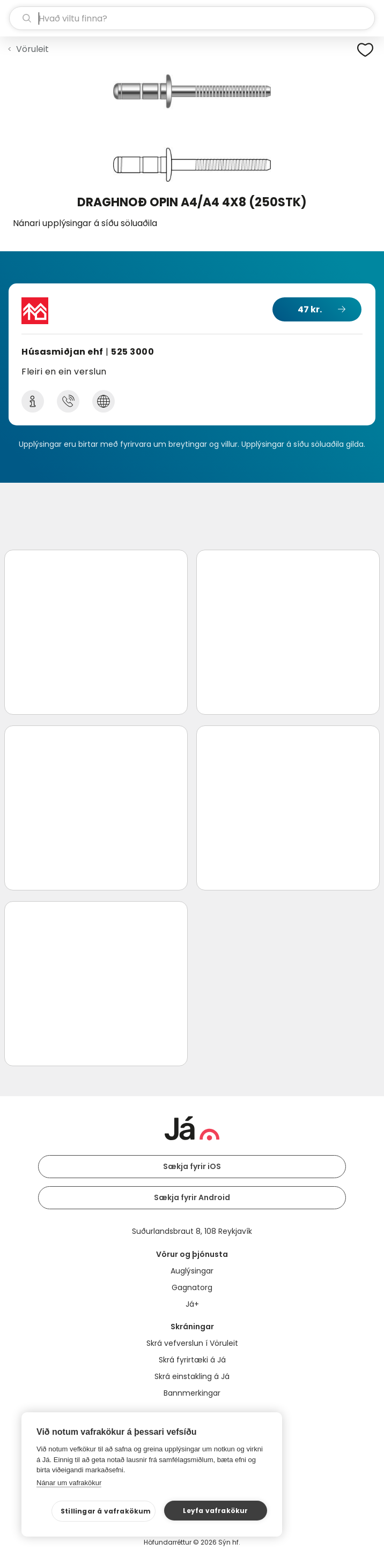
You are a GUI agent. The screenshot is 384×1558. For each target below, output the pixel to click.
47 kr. (310, 309)
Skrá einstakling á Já (192, 1376)
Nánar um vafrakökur (68, 1483)
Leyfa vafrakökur (215, 1510)
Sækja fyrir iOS (192, 1166)
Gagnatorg (192, 1287)
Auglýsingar (192, 1270)
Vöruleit (32, 49)
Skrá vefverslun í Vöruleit (192, 1343)
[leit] (192, 18)
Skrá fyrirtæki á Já (192, 1359)
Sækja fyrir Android (192, 1197)
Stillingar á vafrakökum (106, 1511)
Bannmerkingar (192, 1393)
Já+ (192, 1304)
